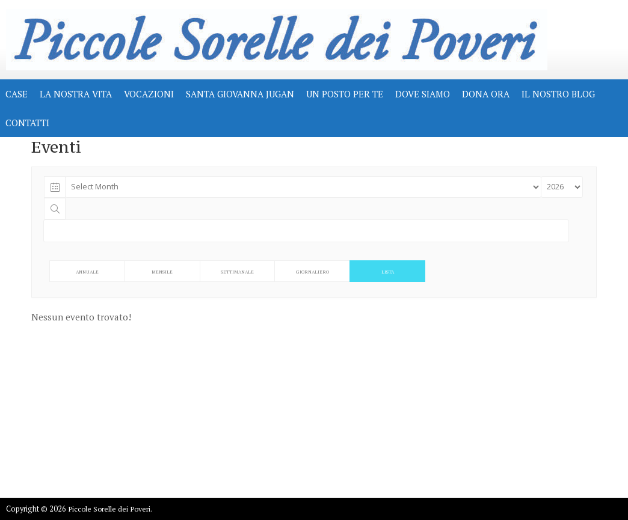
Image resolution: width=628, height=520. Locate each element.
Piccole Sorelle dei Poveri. (110, 508)
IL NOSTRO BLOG (558, 94)
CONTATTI (27, 123)
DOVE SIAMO (422, 94)
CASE (16, 94)
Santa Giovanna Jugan (240, 94)
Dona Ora (485, 94)
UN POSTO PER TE (344, 94)
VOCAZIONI (149, 94)
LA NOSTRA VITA (76, 94)
